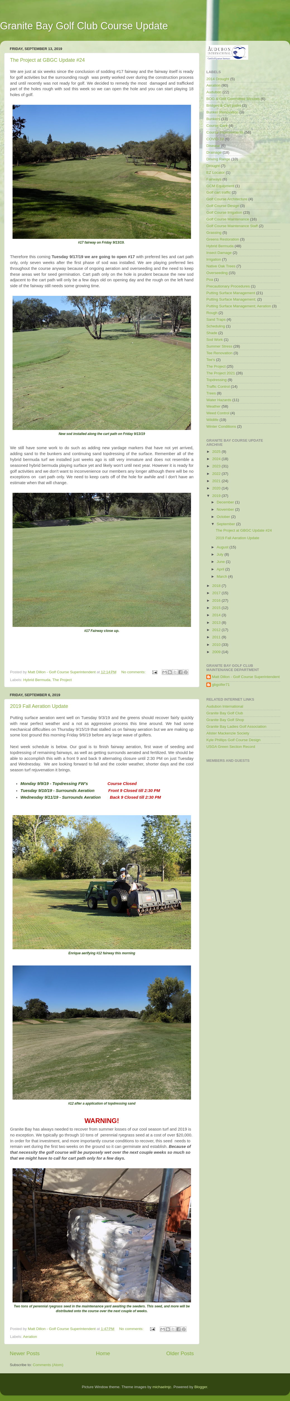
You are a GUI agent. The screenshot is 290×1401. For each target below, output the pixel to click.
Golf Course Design (222, 206)
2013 (217, 622)
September (226, 524)
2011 (217, 637)
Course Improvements (224, 132)
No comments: (134, 672)
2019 (217, 496)
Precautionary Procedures (228, 286)
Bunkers (213, 119)
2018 (217, 586)
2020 (217, 488)
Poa (209, 279)
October (224, 517)
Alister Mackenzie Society (227, 733)
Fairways (213, 179)
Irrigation (213, 259)
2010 (217, 645)
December (226, 502)
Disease (213, 146)
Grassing (213, 232)
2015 (217, 608)
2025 (217, 451)
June (221, 562)
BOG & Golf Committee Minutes (233, 99)
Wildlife (212, 420)
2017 (217, 593)
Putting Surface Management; (231, 299)
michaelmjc (162, 1387)
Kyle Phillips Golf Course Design (233, 740)
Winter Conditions (221, 426)
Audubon (213, 92)
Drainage (214, 152)
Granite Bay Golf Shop (225, 720)
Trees (211, 393)
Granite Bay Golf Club (224, 713)
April (221, 569)
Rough (212, 313)
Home (103, 1353)
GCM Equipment (220, 186)
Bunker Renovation (222, 112)
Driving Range (218, 159)
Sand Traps (216, 319)
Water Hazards (218, 400)
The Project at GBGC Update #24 (47, 60)
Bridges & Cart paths (223, 105)
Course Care (217, 125)
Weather (213, 406)
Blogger (200, 1387)
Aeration (30, 1337)
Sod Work (214, 339)
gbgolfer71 (221, 684)
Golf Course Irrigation (224, 212)
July (220, 554)
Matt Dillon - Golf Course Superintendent (246, 677)
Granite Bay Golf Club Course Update (84, 26)
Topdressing (216, 380)
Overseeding (217, 273)
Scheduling (215, 326)
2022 (217, 474)
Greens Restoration (222, 239)
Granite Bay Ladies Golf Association (236, 726)
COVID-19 (215, 139)
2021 (217, 481)
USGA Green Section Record (230, 746)
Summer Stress (219, 346)
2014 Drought (217, 79)
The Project (62, 680)
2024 (217, 459)
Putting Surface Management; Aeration (238, 306)
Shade (211, 333)
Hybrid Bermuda (36, 680)
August (223, 547)
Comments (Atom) (48, 1365)
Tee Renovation (219, 353)
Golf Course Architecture (226, 199)
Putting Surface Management (230, 293)
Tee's (210, 360)
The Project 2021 (220, 373)
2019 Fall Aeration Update (39, 706)
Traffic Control (218, 386)
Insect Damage (219, 253)
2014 (217, 615)
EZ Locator (215, 172)
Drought (213, 166)
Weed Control (217, 413)
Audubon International (224, 706)
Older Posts (180, 1353)
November (226, 509)
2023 (217, 466)
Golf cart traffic (218, 192)
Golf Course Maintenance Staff (232, 226)
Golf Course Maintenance (227, 219)
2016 (217, 600)
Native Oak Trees (220, 266)
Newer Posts (25, 1353)
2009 (217, 652)
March (222, 576)
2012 (217, 630)
